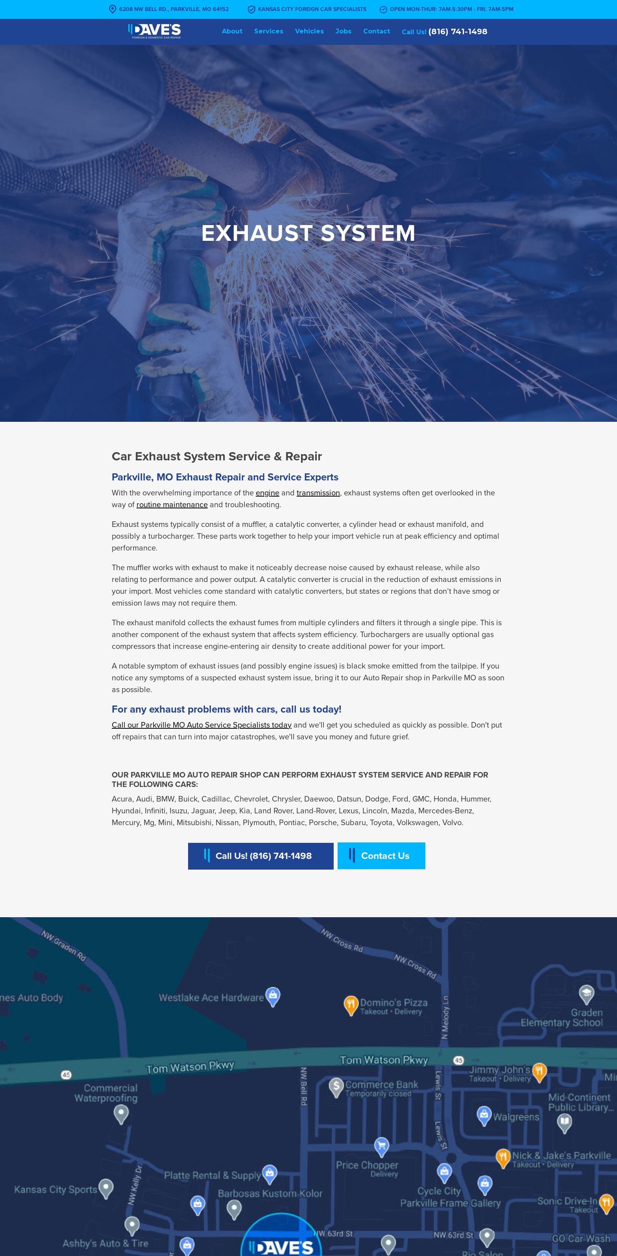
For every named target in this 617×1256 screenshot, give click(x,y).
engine (267, 493)
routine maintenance (172, 505)
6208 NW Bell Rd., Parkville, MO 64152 (174, 9)
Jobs (343, 31)
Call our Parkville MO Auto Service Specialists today (202, 725)
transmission (318, 493)
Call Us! (445, 31)
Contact (376, 31)
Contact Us (385, 856)
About (232, 31)
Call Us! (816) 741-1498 (264, 856)
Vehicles (309, 31)
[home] (154, 31)
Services (268, 31)
